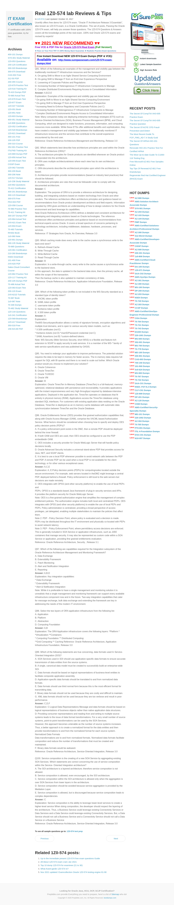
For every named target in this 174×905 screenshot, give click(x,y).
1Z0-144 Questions (17, 312)
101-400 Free (14, 260)
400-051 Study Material (18, 119)
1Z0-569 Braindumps (17, 318)
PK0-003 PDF (14, 202)
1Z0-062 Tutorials (16, 167)
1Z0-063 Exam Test (17, 288)
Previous (45, 838)
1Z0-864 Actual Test (17, 219)
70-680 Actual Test (16, 95)
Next (116, 838)
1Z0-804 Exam (14, 226)
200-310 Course (15, 143)
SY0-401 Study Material (19, 58)
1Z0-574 (40, 19)
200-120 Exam (14, 291)
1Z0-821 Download (16, 133)
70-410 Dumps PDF (17, 92)
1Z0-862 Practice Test (18, 274)
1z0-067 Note (14, 301)
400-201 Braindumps (17, 191)
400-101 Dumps (15, 54)
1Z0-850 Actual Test (17, 157)
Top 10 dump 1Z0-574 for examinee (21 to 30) (61, 865)
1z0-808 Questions (16, 123)
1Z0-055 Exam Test (17, 161)
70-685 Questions (16, 246)
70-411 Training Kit (16, 212)
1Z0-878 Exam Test (17, 99)
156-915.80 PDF (15, 329)
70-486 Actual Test (16, 284)
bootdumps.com (110, 898)
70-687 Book (14, 298)
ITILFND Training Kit (17, 150)
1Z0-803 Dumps (15, 116)
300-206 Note (14, 174)
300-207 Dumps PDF (17, 215)
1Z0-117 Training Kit (17, 277)
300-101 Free (14, 137)
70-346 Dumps (14, 305)
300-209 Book (14, 171)
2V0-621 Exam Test (17, 222)
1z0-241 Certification (17, 315)
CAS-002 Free (14, 75)
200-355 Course (15, 82)
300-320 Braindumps (17, 68)
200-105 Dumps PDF (17, 281)
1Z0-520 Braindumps (17, 130)
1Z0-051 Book (14, 109)
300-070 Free (14, 198)
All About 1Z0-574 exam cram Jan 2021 (58, 862)
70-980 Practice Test (17, 209)
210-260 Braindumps (17, 253)
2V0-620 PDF (14, 264)
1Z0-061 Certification (17, 250)
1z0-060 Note (14, 236)
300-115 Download (16, 195)
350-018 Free (14, 325)
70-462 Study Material (18, 308)
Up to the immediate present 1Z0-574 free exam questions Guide (70, 858)
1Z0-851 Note (14, 113)
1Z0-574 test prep (75, 831)
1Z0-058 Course (15, 205)
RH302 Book (14, 233)
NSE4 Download (15, 257)
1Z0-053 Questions (17, 61)
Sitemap (115, 894)
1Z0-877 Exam (14, 102)
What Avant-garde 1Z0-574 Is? (54, 869)
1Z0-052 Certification (17, 126)
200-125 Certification (17, 65)
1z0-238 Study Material (18, 181)
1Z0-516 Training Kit (17, 89)
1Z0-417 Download (16, 322)
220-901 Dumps (15, 239)
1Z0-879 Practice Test (18, 85)
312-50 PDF (13, 78)
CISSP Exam (14, 164)
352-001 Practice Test (18, 147)
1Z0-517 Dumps (15, 178)
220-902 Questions (16, 185)
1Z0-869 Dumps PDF (18, 154)
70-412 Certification (17, 188)
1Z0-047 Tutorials (16, 106)
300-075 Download (16, 71)
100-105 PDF (14, 140)
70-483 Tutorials (15, 229)
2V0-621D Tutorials (17, 294)
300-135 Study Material (18, 243)
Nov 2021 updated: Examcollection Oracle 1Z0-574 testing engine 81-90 (73, 872)
